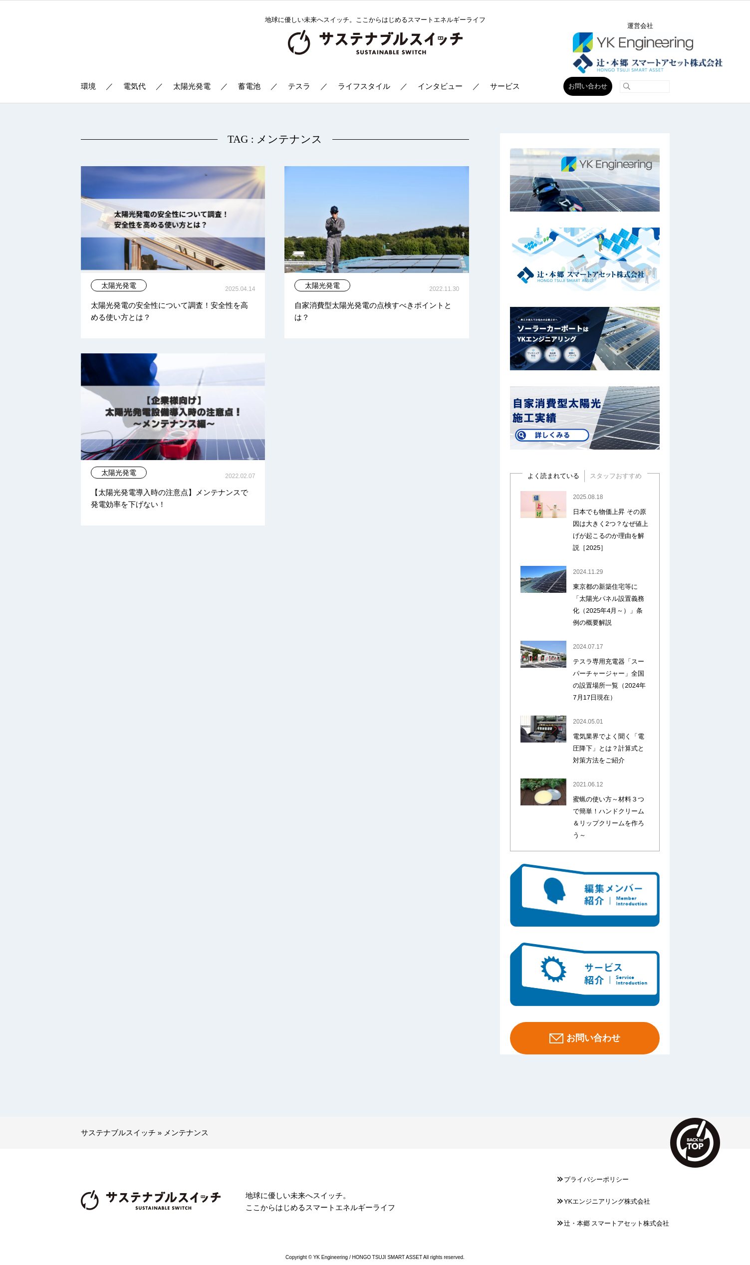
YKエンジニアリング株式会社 (603, 1201)
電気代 (134, 86)
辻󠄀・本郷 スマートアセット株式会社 (613, 1223)
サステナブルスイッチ (118, 1132)
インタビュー (440, 86)
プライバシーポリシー (593, 1179)
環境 (88, 86)
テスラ (299, 86)
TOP (695, 1143)
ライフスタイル (364, 86)
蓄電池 (249, 86)
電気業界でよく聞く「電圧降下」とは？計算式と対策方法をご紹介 (608, 748)
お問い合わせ (587, 86)
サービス (505, 86)
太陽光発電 (192, 86)
